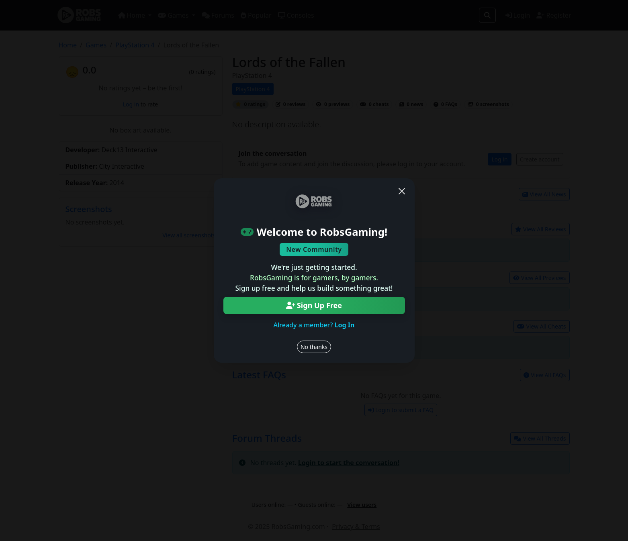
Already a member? (314, 325)
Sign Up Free (314, 305)
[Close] (401, 191)
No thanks (314, 347)
